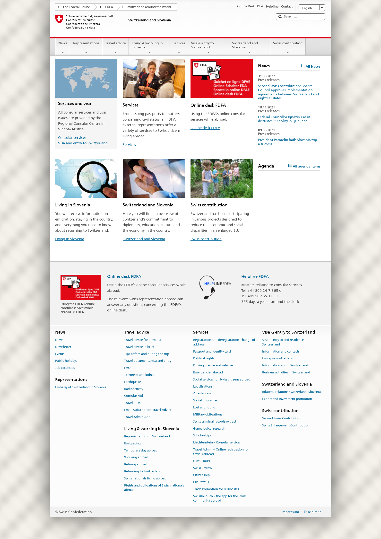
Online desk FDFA (205, 127)
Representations (86, 47)
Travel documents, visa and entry (147, 361)
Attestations (202, 393)
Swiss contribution (287, 47)
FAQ (127, 368)
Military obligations (207, 414)
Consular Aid (133, 396)
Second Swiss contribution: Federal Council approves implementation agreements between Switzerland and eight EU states (288, 92)
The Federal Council (77, 7)
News (63, 47)
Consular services (72, 137)
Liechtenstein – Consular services (217, 442)
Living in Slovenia (69, 239)
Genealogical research (209, 428)
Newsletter (63, 347)
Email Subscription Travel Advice (148, 410)
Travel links (132, 403)
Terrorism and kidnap (140, 375)
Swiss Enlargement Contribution (286, 425)
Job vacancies (65, 368)
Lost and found (204, 407)
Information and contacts (280, 351)
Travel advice (116, 47)
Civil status (201, 482)
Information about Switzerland (285, 365)
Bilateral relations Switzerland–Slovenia (291, 392)
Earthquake (132, 382)
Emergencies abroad (208, 372)
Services (179, 47)
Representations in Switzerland (147, 436)
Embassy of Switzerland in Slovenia (80, 387)
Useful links (201, 461)
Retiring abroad (135, 464)
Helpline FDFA (255, 276)
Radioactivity (133, 389)
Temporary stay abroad (140, 450)
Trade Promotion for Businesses (216, 489)
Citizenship (201, 475)
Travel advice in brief (139, 347)
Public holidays (66, 361)
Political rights (203, 358)
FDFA (109, 7)
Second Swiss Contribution (281, 418)
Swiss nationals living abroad (145, 478)
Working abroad (136, 457)
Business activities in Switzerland (286, 372)
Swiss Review (202, 468)
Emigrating (132, 443)
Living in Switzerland (277, 358)
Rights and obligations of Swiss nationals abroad (154, 488)
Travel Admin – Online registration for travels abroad (221, 452)
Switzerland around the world (149, 7)
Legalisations (202, 386)
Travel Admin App (137, 417)
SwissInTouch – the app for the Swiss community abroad (219, 498)
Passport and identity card (212, 351)
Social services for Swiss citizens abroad (221, 379)
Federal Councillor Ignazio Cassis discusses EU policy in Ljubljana (284, 119)
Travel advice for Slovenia (142, 340)
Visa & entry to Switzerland (208, 47)
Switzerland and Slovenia (249, 47)
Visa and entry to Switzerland (83, 143)
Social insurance (205, 400)
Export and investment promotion (287, 399)
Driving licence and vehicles (213, 365)
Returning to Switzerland (142, 471)
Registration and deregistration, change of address (224, 342)
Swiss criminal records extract (214, 421)
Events (59, 354)
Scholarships (202, 435)
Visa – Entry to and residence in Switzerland (284, 342)
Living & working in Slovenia (149, 47)
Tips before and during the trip (146, 354)
